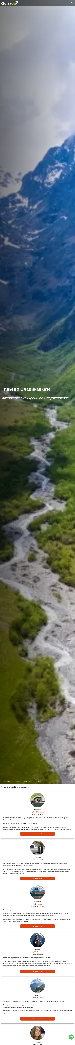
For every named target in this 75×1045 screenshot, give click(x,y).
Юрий (37, 949)
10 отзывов (40, 812)
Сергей (38, 995)
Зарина (37, 1042)
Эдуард (37, 857)
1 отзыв (39, 904)
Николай (37, 902)
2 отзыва (40, 952)
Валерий (37, 809)
